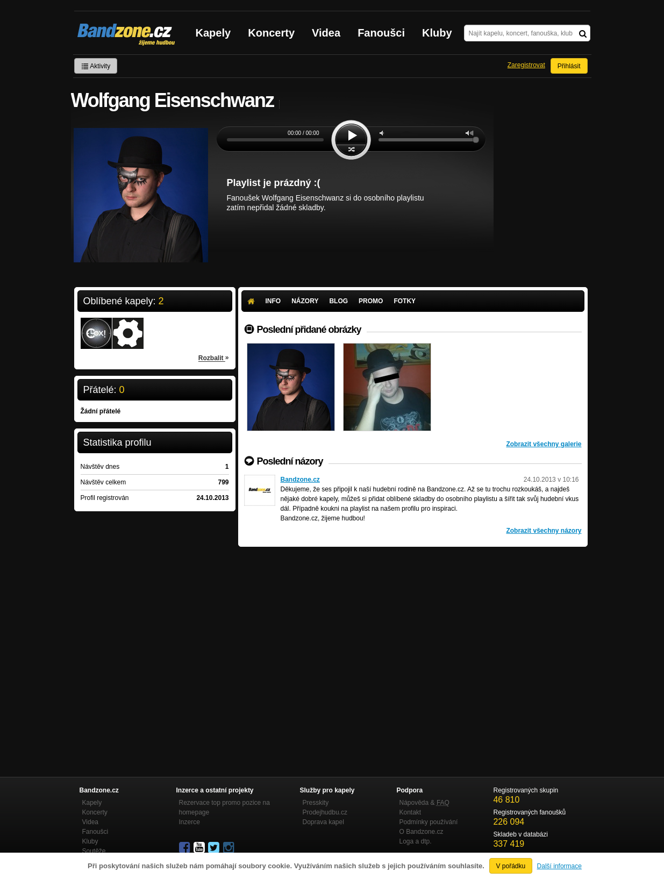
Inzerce (189, 822)
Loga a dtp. (415, 841)
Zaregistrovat (526, 65)
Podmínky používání (428, 822)
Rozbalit (213, 357)
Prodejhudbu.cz (325, 812)
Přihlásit (569, 66)
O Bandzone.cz (421, 831)
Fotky (405, 301)
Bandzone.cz (300, 479)
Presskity (316, 802)
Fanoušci (381, 33)
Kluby (437, 33)
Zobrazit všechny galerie (543, 444)
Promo (371, 301)
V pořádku (511, 866)
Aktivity (96, 66)
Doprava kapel (323, 822)
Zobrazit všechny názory (543, 530)
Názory (304, 301)
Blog (338, 301)
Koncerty (271, 33)
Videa (326, 33)
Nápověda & (424, 802)
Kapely (213, 33)
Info (273, 301)
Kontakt (410, 812)
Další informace (559, 866)
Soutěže (94, 851)
